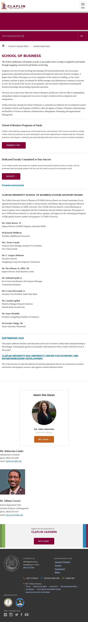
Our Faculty (10, 176)
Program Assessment (13, 185)
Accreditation (30, 589)
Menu (83, 7)
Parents (58, 565)
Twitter (16, 614)
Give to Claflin (43, 541)
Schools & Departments (41, 46)
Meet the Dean (43, 439)
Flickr (5, 614)
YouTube (26, 614)
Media (57, 572)
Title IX (28, 586)
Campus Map (70, 578)
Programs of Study (13, 145)
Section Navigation (13, 36)
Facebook (21, 614)
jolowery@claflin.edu (14, 515)
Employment (60, 569)
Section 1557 (54, 586)
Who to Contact (32, 578)
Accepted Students (62, 562)
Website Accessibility (40, 586)
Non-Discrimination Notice (69, 586)
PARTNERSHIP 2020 (13, 338)
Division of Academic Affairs (18, 46)
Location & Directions (52, 578)
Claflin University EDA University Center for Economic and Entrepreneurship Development (40, 357)
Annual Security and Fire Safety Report (38, 592)
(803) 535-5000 (28, 567)
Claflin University (13, 5)
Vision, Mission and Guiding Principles (49, 589)
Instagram (11, 614)
